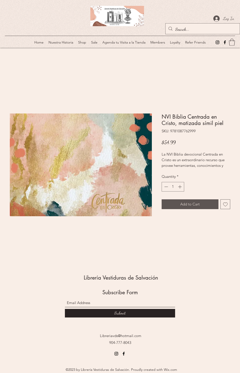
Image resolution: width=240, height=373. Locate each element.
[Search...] (202, 29)
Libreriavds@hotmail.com (120, 335)
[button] (232, 42)
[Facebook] (224, 42)
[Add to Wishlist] (225, 204)
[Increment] (180, 186)
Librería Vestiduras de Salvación (121, 277)
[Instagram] (217, 42)
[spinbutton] (173, 186)
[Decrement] (165, 186)
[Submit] (120, 313)
